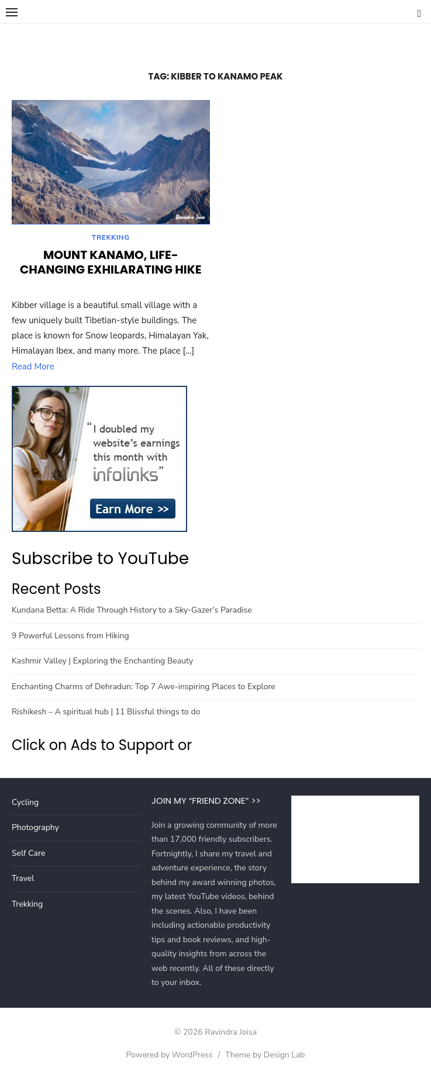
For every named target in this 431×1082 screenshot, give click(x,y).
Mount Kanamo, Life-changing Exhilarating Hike (111, 263)
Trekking (111, 239)
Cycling (25, 804)
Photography (35, 829)
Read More (33, 368)
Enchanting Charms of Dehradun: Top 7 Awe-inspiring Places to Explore (143, 688)
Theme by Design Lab (265, 1056)
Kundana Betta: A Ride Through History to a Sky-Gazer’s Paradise (132, 611)
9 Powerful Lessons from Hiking (70, 637)
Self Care (28, 854)
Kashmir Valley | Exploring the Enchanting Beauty (102, 662)
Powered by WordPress (169, 1056)
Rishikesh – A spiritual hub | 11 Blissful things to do (106, 713)
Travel (23, 880)
